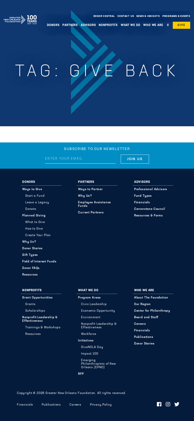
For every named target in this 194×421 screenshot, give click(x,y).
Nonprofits (108, 25)
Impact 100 (89, 353)
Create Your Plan (38, 235)
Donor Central (104, 16)
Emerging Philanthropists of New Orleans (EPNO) (98, 364)
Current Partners (91, 212)
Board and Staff (146, 317)
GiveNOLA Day (92, 347)
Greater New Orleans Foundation (20, 14)
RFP (81, 374)
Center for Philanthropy (152, 310)
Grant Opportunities (37, 297)
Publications (143, 337)
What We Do (130, 25)
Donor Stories (32, 248)
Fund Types (143, 195)
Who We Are (153, 25)
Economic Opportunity (98, 310)
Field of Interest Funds (39, 261)
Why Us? (29, 241)
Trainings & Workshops (43, 327)
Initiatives (85, 340)
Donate (30, 209)
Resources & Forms (148, 215)
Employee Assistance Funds (94, 204)
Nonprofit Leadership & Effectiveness (40, 319)
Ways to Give (32, 189)
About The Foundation (151, 297)
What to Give (35, 222)
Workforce (88, 334)
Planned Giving (34, 215)
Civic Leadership (94, 304)
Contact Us (125, 16)
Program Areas (89, 297)
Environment (90, 317)
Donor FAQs (31, 268)
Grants (30, 304)
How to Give (34, 228)
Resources (30, 274)
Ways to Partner (90, 189)
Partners (70, 25)
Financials (142, 202)
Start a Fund (35, 195)
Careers (140, 324)
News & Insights (148, 16)
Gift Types (30, 255)
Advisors (88, 25)
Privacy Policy (101, 404)
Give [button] (181, 25)
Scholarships (35, 310)
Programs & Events (176, 16)
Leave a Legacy (37, 202)
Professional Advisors (150, 189)
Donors (53, 25)
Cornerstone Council (149, 209)
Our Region (142, 304)
